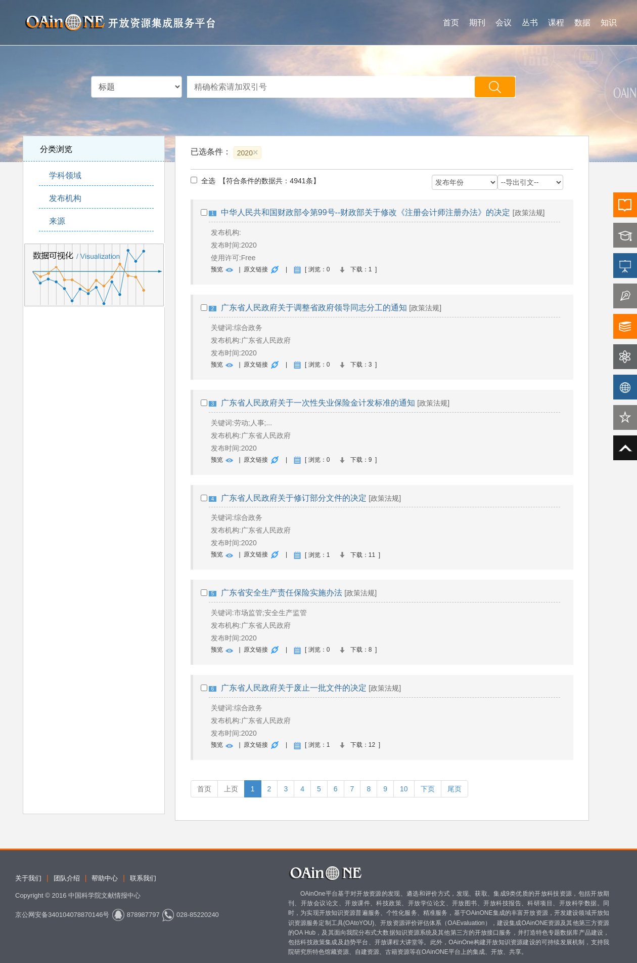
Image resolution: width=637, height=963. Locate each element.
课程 (556, 22)
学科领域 (65, 175)
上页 (231, 789)
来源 (57, 221)
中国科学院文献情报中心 (104, 895)
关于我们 (28, 878)
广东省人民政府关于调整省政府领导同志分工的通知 (314, 307)
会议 (503, 22)
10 (404, 789)
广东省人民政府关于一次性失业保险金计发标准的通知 (318, 402)
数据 (582, 22)
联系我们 (143, 878)
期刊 (477, 22)
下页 (428, 789)
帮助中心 (105, 878)
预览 (217, 269)
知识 (609, 22)
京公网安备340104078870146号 (62, 914)
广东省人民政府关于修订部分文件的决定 (294, 498)
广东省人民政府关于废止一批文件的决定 (294, 688)
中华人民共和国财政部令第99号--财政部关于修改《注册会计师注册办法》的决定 (365, 212)
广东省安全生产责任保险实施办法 (281, 592)
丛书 (530, 22)
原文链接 (256, 269)
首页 (451, 22)
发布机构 (65, 198)
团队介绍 (67, 878)
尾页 (454, 789)
